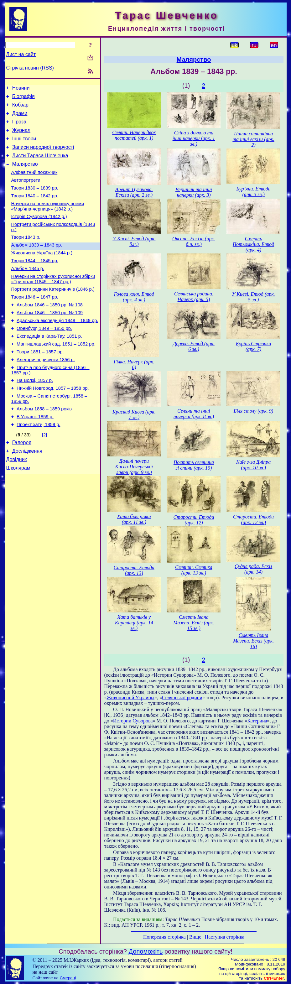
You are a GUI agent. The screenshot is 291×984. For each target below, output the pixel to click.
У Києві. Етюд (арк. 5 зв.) (253, 296)
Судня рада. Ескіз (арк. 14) (253, 569)
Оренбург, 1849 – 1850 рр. (44, 355)
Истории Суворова (133, 720)
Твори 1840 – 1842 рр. (34, 208)
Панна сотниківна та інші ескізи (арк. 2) (253, 139)
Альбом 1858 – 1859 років (44, 444)
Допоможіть (146, 951)
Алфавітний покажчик (34, 182)
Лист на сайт (21, 54)
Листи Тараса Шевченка (40, 164)
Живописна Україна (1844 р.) (42, 271)
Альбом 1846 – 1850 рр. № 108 (50, 329)
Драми (20, 117)
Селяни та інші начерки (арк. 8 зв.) (194, 413)
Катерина (257, 720)
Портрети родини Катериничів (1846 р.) (53, 311)
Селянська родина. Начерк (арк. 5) (193, 296)
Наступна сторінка (224, 937)
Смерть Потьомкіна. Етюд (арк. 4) (253, 244)
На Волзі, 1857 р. (35, 413)
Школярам (18, 509)
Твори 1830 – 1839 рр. (34, 200)
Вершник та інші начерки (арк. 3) (193, 192)
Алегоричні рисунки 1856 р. (46, 390)
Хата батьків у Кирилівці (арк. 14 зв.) (134, 622)
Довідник (16, 499)
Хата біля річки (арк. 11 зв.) (134, 519)
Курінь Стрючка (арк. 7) (253, 346)
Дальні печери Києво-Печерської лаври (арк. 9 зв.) (134, 466)
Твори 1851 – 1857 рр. (40, 381)
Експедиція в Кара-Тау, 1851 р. (49, 364)
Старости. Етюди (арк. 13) (134, 570)
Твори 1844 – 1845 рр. (34, 280)
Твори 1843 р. (25, 254)
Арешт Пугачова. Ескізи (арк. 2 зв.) (134, 192)
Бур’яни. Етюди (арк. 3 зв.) (253, 191)
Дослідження (27, 490)
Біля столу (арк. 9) (253, 411)
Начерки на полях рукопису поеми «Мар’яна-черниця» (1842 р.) (47, 220)
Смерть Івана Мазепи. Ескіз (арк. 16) (253, 641)
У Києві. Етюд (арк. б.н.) (133, 241)
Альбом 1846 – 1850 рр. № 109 (50, 338)
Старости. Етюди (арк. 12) (193, 519)
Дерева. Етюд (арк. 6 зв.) (194, 346)
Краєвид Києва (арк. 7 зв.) (134, 414)
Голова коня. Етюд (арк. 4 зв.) (134, 296)
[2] (44, 472)
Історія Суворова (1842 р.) (39, 231)
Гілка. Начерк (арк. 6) (134, 364)
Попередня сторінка (164, 937)
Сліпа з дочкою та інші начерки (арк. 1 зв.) (194, 138)
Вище (195, 937)
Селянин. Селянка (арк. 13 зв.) (193, 570)
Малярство (25, 173)
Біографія (23, 98)
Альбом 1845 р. (27, 289)
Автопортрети (25, 191)
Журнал (21, 135)
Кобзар (20, 107)
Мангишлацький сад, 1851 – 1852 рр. (56, 373)
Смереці (68, 978)
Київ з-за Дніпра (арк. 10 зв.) (253, 464)
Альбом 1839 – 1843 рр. (36, 262)
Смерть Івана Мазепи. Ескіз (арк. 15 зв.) (193, 622)
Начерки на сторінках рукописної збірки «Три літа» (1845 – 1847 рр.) (53, 300)
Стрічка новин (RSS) (30, 67)
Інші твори (24, 145)
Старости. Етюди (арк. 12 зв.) (253, 519)
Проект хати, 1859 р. (38, 462)
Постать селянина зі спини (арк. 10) (194, 465)
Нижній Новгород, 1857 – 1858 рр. (53, 421)
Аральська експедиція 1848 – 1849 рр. (57, 346)
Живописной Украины (130, 697)
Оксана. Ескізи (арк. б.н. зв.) (193, 241)
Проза (19, 126)
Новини (21, 88)
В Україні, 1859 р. (35, 453)
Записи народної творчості (43, 154)
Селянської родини (182, 697)
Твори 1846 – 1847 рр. (34, 320)
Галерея (21, 481)
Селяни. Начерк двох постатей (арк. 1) (134, 135)
